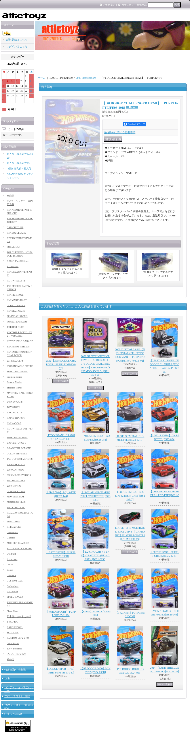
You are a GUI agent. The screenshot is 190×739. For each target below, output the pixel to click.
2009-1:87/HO (14, 485)
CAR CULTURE (15, 227)
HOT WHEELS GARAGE (20, 341)
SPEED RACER (15, 596)
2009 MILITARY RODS (19, 475)
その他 (10, 659)
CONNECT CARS (16, 491)
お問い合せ (128, 5)
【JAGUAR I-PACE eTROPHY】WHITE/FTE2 (95, 496)
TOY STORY (13, 407)
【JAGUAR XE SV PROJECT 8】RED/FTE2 (164, 495)
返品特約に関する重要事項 (119, 132)
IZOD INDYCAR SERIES (20, 366)
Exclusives (12, 559)
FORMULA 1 (13, 247)
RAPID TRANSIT (16, 417)
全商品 (10, 195)
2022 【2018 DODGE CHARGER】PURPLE (61, 364)
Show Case (12, 611)
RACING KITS (14, 412)
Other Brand (13, 643)
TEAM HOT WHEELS (18, 346)
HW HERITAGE (15, 294)
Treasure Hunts (14, 387)
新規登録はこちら (16, 39)
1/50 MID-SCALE (16, 480)
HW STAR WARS (16, 310)
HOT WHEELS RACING (19, 548)
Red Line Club (14, 526)
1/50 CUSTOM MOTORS (19, 459)
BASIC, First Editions (17, 261)
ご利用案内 (109, 5)
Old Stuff (11, 553)
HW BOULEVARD (16, 232)
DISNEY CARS (15, 401)
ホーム (42, 77)
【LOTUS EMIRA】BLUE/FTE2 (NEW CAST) (130, 495)
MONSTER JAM (15, 496)
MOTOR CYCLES (16, 502)
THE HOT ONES (15, 327)
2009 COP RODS (15, 469)
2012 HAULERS (15, 360)
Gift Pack (11, 575)
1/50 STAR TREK (16, 507)
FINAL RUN (13, 521)
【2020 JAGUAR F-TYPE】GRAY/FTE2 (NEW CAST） (95, 555)
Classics (11, 537)
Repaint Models (14, 382)
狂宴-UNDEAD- (13, 713)
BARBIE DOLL (15, 627)
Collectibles (13, 586)
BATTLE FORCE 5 (16, 442)
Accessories (13, 266)
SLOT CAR (13, 632)
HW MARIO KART (17, 300)
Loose (10, 569)
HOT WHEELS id (16, 280)
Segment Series (14, 376)
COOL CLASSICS (16, 305)
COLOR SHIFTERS (17, 453)
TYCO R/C (12, 621)
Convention (12, 532)
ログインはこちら (16, 46)
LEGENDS (12, 591)
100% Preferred (14, 648)
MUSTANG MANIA (17, 437)
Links (7, 678)
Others (10, 564)
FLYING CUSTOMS (17, 316)
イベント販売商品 (16, 654)
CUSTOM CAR (15, 580)
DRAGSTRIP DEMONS (19, 448)
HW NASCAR (14, 423)
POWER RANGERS (17, 321)
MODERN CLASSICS (18, 543)
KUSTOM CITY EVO (18, 637)
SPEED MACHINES (17, 371)
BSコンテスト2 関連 (17, 696)
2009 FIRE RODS (16, 464)
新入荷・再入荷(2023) (18, 163)
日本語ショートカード (19, 616)
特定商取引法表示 (15, 669)
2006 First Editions (86, 77)
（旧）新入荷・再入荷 (19, 168)
